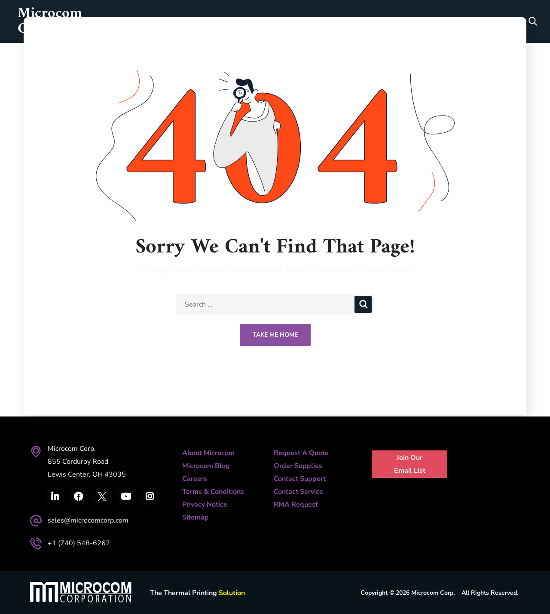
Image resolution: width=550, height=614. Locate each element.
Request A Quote (301, 453)
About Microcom (208, 453)
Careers (194, 478)
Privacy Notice (204, 504)
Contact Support (300, 478)
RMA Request (296, 504)
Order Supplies (298, 466)
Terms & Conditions (213, 491)
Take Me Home (275, 335)
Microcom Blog (206, 466)
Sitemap (195, 517)
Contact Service (298, 491)
